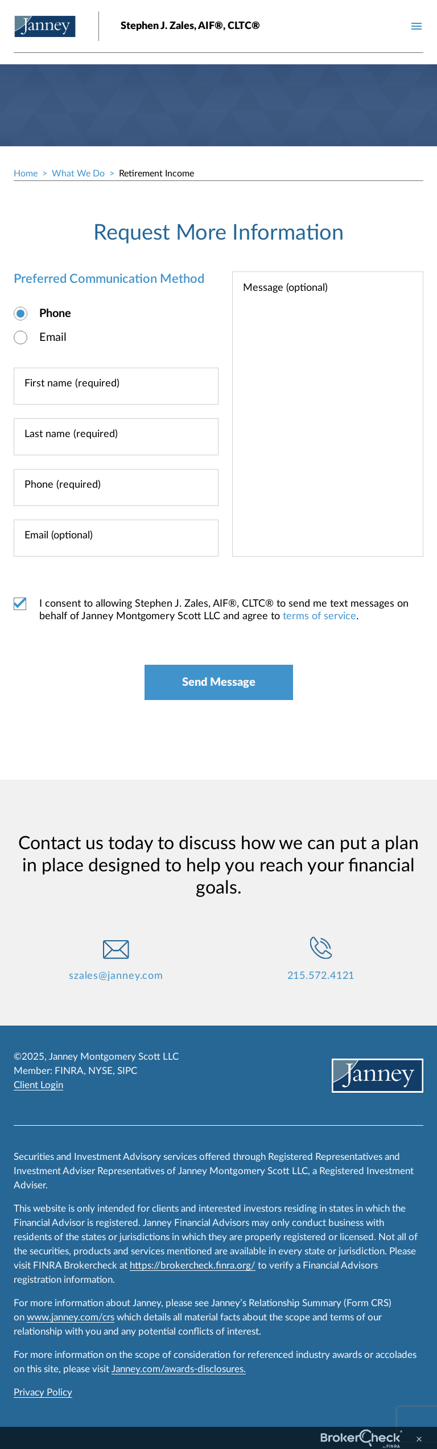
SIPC (127, 1071)
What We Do (78, 173)
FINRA (69, 1071)
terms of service (319, 616)
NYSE (100, 1071)
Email (53, 337)
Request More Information (218, 233)
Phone (55, 313)
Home (26, 173)
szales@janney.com (116, 976)
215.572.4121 (321, 976)
